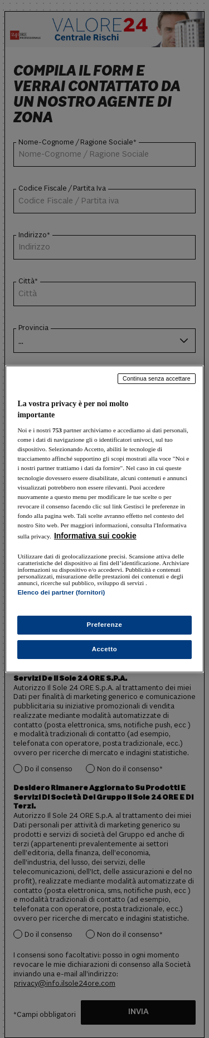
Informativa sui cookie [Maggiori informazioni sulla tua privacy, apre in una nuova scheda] (95, 535)
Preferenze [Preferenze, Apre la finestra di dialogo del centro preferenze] (105, 624)
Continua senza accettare (157, 378)
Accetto (105, 649)
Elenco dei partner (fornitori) (61, 592)
